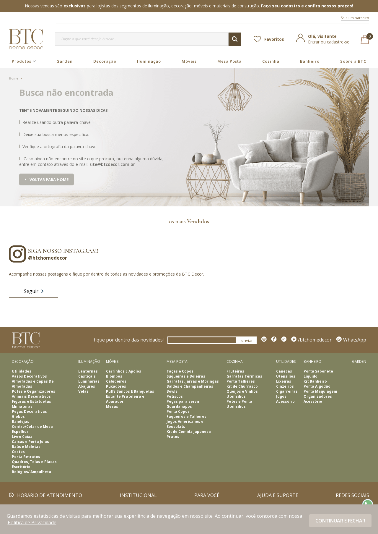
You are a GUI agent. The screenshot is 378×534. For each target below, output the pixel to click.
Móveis (189, 61)
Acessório (285, 401)
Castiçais (87, 376)
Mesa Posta (229, 61)
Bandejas (20, 421)
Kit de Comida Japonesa (189, 431)
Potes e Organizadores (33, 391)
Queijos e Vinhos (242, 391)
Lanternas (88, 371)
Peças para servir (183, 401)
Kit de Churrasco (242, 386)
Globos (18, 416)
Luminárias (89, 381)
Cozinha (270, 61)
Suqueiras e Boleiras (186, 376)
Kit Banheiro (315, 381)
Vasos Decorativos (29, 376)
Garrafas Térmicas (244, 376)
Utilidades (21, 371)
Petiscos (175, 396)
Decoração (104, 61)
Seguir (33, 291)
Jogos (281, 396)
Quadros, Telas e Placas (34, 461)
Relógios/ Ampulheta (31, 471)
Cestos (18, 451)
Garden (64, 61)
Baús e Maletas (26, 446)
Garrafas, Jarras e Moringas (193, 381)
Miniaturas (22, 406)
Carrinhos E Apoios (123, 371)
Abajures (86, 386)
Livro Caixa (22, 436)
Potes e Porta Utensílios (239, 404)
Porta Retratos (26, 456)
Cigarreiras (287, 391)
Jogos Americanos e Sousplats (185, 424)
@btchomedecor (47, 258)
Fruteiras (235, 371)
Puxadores (116, 386)
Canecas (284, 371)
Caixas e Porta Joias (30, 441)
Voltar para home (49, 179)
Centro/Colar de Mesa (32, 426)
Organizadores (318, 396)
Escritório (21, 466)
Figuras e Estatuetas (31, 401)
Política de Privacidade (32, 522)
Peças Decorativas (29, 411)
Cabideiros (116, 381)
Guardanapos (179, 406)
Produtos (21, 61)
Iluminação (149, 61)
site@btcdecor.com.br (112, 164)
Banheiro (310, 61)
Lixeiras (283, 381)
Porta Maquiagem (320, 391)
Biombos (114, 376)
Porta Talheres (241, 381)
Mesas (112, 406)
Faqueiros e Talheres (186, 416)
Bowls (172, 391)
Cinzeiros (285, 386)
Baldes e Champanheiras (190, 386)
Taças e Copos (180, 371)
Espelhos (20, 431)
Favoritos (274, 39)
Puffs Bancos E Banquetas (130, 391)
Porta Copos (178, 411)
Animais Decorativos (31, 396)
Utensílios (236, 396)
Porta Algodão (317, 386)
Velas (83, 391)
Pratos (173, 436)
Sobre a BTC (353, 61)
